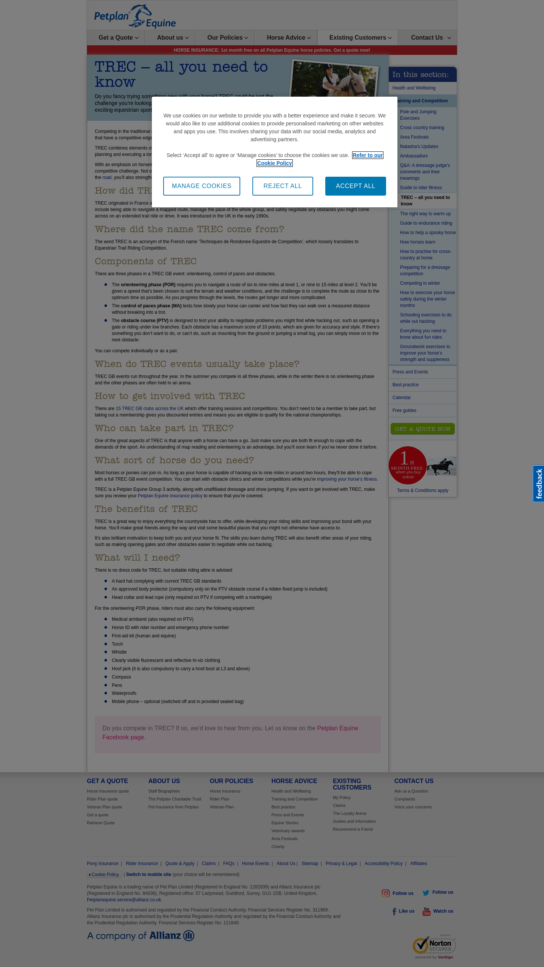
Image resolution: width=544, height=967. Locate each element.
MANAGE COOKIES (202, 186)
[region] (274, 152)
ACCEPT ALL (356, 186)
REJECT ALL (283, 186)
